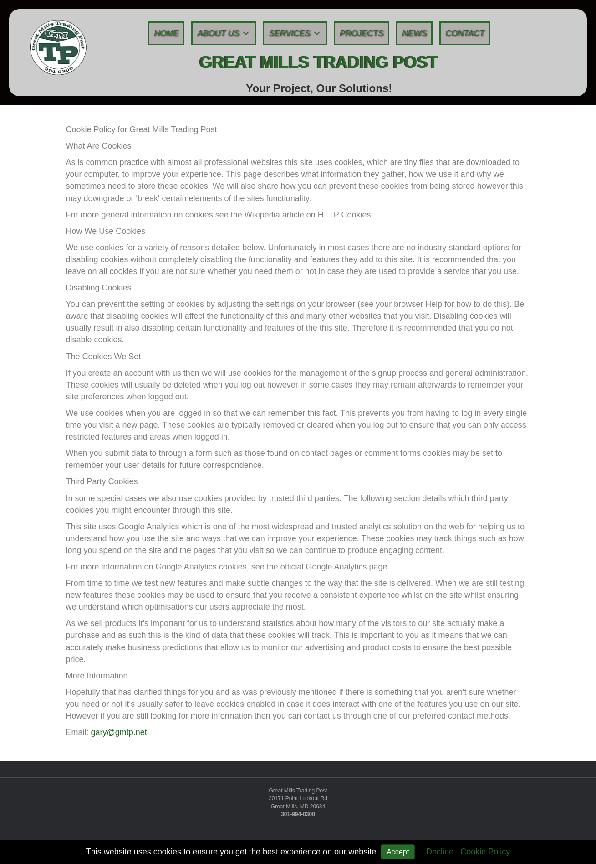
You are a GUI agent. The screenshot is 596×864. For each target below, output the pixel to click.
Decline (439, 851)
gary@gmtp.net (119, 732)
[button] (245, 33)
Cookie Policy (485, 851)
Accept (398, 852)
